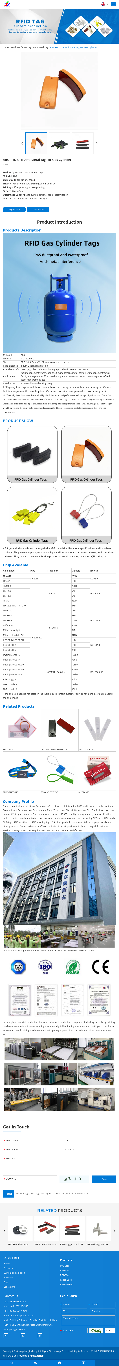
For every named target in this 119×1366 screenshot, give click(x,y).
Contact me (9, 1286)
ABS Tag (35, 1193)
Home (6, 47)
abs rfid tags (22, 1193)
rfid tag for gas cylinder (52, 1193)
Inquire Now (14, 209)
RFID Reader (66, 1284)
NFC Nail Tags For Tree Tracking (98, 1244)
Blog (6, 1282)
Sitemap (12, 1355)
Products (15, 47)
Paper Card (66, 1279)
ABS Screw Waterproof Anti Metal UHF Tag (46, 1244)
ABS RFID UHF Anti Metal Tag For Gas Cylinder (73, 47)
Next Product (38, 209)
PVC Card (65, 1265)
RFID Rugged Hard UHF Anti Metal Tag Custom (72, 1244)
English (104, 4)
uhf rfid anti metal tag (77, 1193)
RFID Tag (26, 47)
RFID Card (65, 1270)
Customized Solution (14, 1272)
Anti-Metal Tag (40, 47)
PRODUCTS (59, 1210)
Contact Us (11, 1296)
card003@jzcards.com (22, 1315)
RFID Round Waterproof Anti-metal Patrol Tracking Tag (20, 1244)
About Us (8, 1277)
